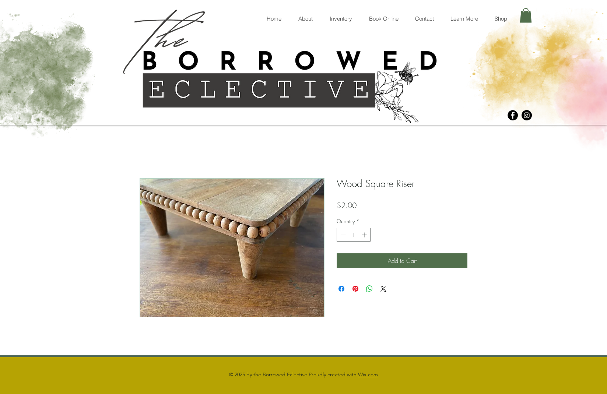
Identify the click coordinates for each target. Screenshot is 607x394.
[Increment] (364, 234)
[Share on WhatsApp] (369, 288)
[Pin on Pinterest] (355, 288)
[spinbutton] (353, 234)
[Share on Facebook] (341, 288)
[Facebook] (513, 115)
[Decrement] (342, 234)
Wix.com (368, 374)
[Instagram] (527, 115)
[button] (526, 15)
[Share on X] (383, 288)
